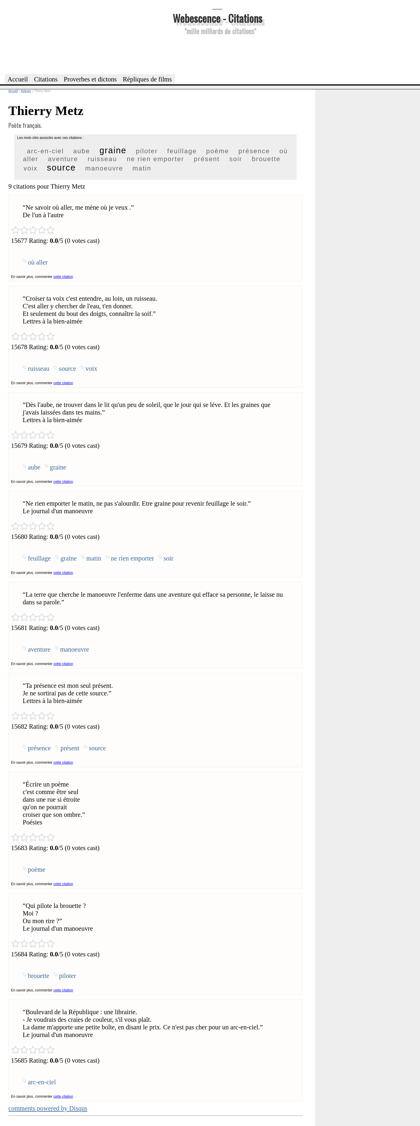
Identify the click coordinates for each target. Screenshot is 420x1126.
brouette (266, 159)
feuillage (182, 151)
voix (31, 168)
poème (217, 151)
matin (141, 168)
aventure (63, 159)
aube (81, 151)
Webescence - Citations (217, 18)
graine (113, 150)
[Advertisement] (217, 54)
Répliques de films (147, 79)
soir (235, 159)
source (61, 167)
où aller (38, 262)
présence (254, 151)
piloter (147, 151)
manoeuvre (104, 168)
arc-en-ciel (45, 151)
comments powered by (48, 1108)
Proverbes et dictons (90, 79)
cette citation (63, 277)
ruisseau (102, 159)
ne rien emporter (155, 159)
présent (207, 159)
